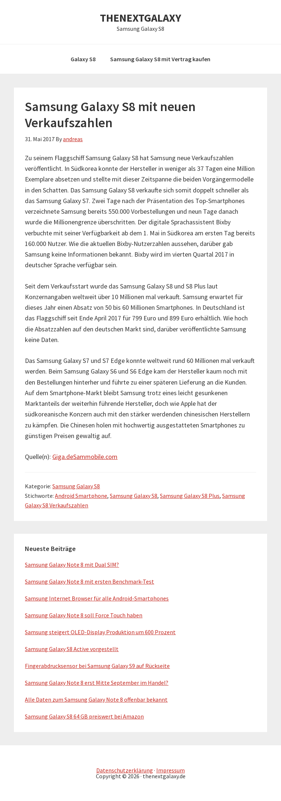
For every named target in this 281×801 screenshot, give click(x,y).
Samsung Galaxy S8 (76, 486)
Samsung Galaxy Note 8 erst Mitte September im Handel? (96, 682)
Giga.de (62, 456)
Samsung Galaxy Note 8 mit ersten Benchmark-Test (89, 581)
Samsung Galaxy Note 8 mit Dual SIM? (72, 564)
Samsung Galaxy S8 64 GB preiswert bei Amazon (84, 716)
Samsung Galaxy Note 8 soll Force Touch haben (83, 615)
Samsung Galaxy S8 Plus (190, 495)
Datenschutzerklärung (124, 770)
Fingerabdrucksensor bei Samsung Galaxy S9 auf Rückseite (97, 665)
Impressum (170, 770)
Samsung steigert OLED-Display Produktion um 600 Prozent (100, 632)
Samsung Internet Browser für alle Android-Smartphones (97, 598)
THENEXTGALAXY (140, 18)
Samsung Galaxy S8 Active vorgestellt (72, 649)
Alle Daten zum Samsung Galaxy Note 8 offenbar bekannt (96, 699)
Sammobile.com (95, 456)
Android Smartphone (81, 495)
